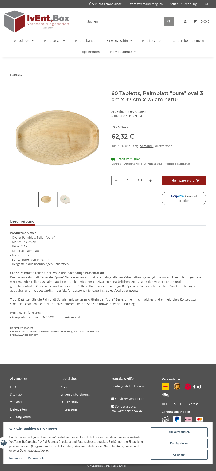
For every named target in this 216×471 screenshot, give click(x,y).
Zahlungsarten (20, 417)
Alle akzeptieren (178, 432)
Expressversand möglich (145, 4)
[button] (185, 21)
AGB (64, 387)
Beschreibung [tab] (22, 221)
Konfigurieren (178, 443)
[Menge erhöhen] (150, 180)
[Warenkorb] (201, 21)
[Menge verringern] (116, 180)
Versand (146, 146)
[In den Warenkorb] (13, 88)
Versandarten (172, 379)
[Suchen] (124, 21)
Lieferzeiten (18, 409)
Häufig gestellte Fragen (127, 386)
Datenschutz (69, 402)
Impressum (69, 409)
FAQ (206, 4)
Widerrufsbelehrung (75, 394)
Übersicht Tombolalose (105, 4)
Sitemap (16, 394)
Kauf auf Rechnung (183, 4)
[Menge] (128, 180)
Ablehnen (178, 454)
